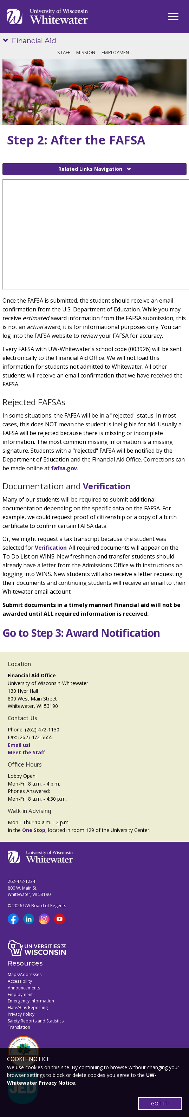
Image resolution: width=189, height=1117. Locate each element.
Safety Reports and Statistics (36, 1021)
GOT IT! (160, 1103)
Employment (117, 52)
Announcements (24, 988)
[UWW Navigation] (173, 16)
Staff (63, 52)
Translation (19, 1027)
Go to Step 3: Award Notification (81, 633)
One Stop (33, 830)
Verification (106, 486)
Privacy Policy (21, 1014)
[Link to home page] (47, 16)
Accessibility (20, 981)
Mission (85, 52)
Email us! (19, 745)
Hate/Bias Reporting (28, 1008)
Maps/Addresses (24, 974)
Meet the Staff (26, 752)
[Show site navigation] (7, 41)
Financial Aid (34, 41)
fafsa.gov (64, 468)
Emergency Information (31, 1001)
